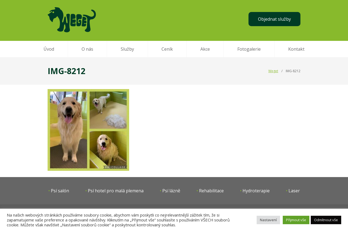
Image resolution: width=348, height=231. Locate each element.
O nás (87, 49)
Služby (127, 49)
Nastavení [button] (268, 219)
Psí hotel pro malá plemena (116, 191)
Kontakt (296, 49)
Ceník (167, 49)
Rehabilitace (211, 191)
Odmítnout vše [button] (326, 219)
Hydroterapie (256, 191)
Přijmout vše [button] (296, 219)
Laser (294, 191)
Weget (273, 71)
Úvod (49, 49)
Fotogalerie (249, 49)
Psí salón (60, 191)
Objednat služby (274, 19)
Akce (205, 49)
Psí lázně (171, 191)
